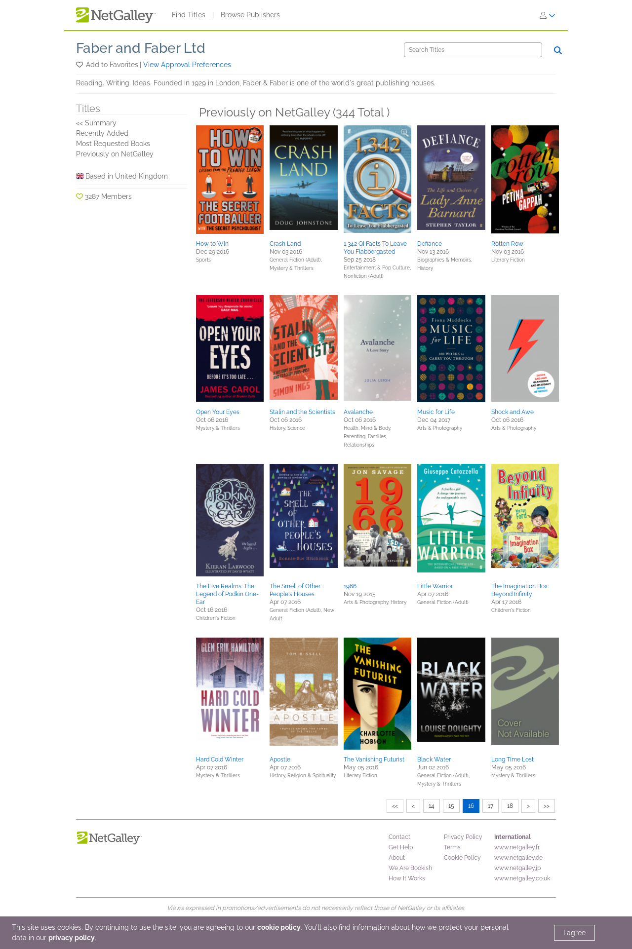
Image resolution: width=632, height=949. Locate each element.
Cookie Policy (462, 857)
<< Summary (96, 123)
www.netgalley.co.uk (522, 878)
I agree (574, 933)
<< (395, 805)
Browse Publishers (250, 15)
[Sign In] (547, 15)
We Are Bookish (410, 868)
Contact (399, 837)
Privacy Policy (463, 837)
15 (451, 805)
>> (547, 805)
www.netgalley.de (518, 857)
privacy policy (71, 938)
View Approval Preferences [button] (187, 65)
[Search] (473, 49)
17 (490, 805)
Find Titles (188, 15)
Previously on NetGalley (115, 154)
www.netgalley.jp (517, 868)
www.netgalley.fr (517, 847)
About (397, 857)
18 (510, 805)
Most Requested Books (113, 144)
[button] (80, 64)
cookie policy (279, 927)
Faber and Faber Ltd (140, 48)
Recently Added (102, 133)
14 (431, 805)
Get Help (401, 847)
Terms (452, 847)
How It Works (407, 878)
